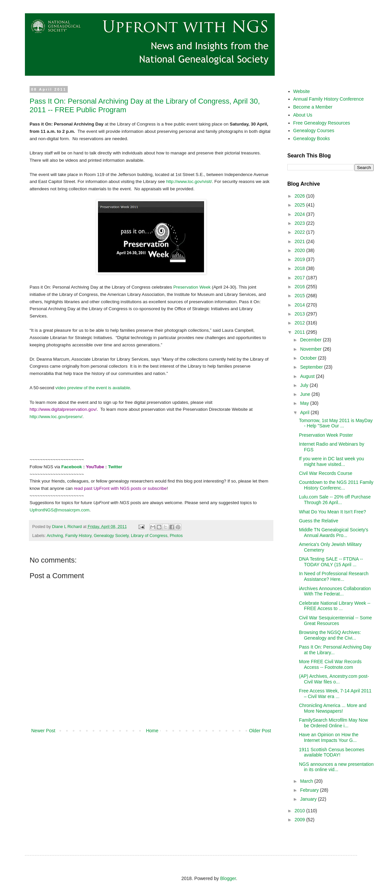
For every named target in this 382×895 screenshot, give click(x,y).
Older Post (260, 730)
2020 (300, 250)
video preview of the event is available (92, 387)
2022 (300, 232)
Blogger (228, 878)
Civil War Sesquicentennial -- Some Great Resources (335, 620)
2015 (300, 295)
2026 (300, 196)
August (308, 376)
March (307, 781)
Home (152, 730)
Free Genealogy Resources (321, 123)
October (309, 358)
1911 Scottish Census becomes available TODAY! (331, 752)
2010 (300, 810)
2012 (300, 322)
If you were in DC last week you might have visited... (331, 461)
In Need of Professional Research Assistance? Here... (333, 576)
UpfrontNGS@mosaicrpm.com (59, 509)
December (311, 339)
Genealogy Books (311, 138)
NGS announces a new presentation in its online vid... (336, 766)
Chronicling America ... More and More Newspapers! (332, 708)
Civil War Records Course (325, 473)
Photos (176, 535)
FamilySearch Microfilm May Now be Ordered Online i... (333, 722)
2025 (300, 205)
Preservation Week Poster (326, 435)
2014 (300, 305)
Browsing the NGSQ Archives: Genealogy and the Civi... (330, 635)
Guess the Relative (318, 520)
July (305, 385)
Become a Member (313, 107)
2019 (300, 259)
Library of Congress (149, 535)
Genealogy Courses (313, 130)
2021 (300, 241)
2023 (300, 223)
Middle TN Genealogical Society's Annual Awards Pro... (333, 532)
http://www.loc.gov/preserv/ (56, 416)
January (309, 799)
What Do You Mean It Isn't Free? (332, 511)
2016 (300, 286)
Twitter (115, 466)
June (305, 394)
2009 (300, 819)
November (311, 349)
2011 (300, 332)
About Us (303, 115)
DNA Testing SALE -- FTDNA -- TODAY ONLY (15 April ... (331, 561)
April (305, 412)
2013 (300, 313)
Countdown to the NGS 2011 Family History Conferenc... (336, 485)
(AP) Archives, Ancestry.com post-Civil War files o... (334, 678)
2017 (300, 277)
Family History (78, 535)
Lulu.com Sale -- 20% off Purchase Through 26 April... (335, 499)
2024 (300, 214)
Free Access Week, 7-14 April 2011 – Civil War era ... (335, 693)
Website (301, 91)
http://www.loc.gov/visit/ (189, 181)
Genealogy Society (111, 535)
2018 (300, 268)
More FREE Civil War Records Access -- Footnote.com (330, 664)
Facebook (71, 466)
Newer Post (43, 730)
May (305, 403)
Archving (55, 535)
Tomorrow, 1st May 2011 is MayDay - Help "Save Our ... (336, 423)
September (312, 367)
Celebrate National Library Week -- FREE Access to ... (334, 605)
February (310, 790)
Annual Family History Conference (328, 99)
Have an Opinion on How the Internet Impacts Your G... (328, 737)
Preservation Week (192, 287)
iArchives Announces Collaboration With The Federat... (335, 591)
